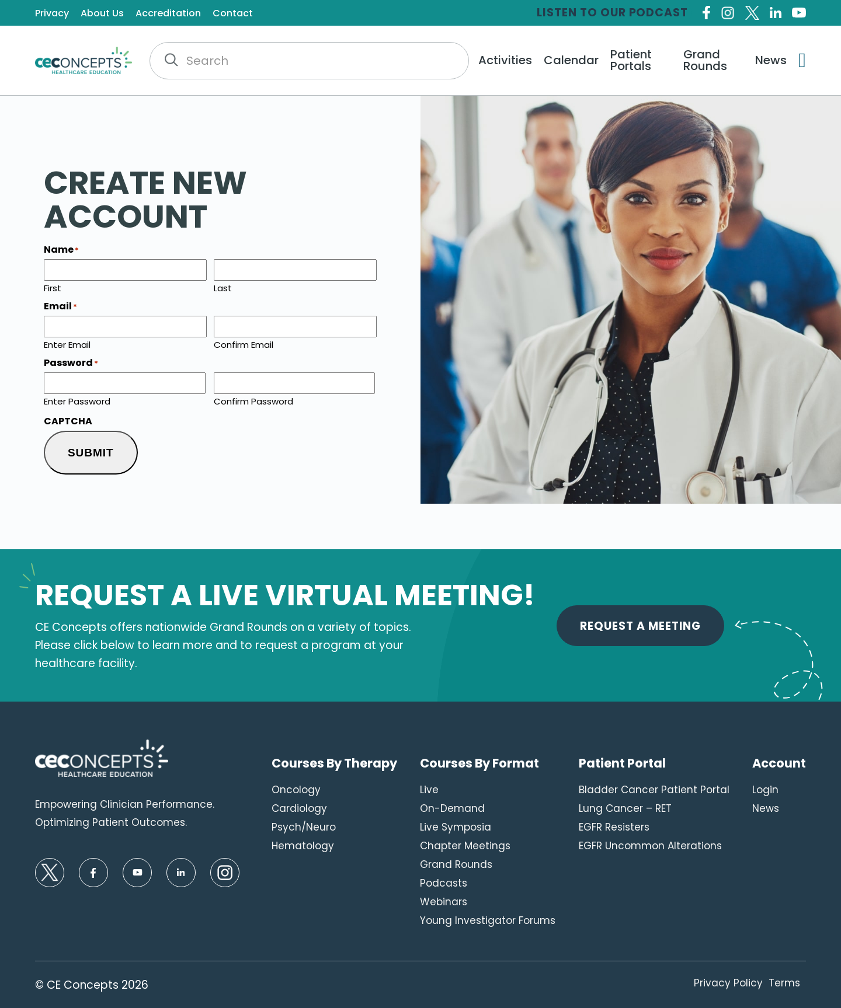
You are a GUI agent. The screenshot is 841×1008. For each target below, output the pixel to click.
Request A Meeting (640, 626)
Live (429, 790)
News (771, 60)
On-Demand (452, 808)
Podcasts (443, 883)
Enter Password (77, 400)
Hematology (303, 846)
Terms (784, 983)
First (52, 287)
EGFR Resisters (614, 827)
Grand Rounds (705, 60)
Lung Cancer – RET (625, 808)
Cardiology (299, 808)
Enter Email (67, 344)
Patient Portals (631, 60)
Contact (233, 13)
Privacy (52, 13)
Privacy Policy (728, 983)
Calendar (571, 60)
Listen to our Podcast (612, 12)
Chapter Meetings (465, 846)
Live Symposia (455, 827)
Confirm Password (253, 400)
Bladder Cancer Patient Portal (654, 790)
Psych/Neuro (304, 827)
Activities (505, 60)
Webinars (443, 902)
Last (223, 287)
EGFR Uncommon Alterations (650, 846)
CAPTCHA (68, 421)
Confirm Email (243, 344)
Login (765, 790)
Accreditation (168, 13)
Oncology (296, 790)
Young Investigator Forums (487, 920)
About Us (102, 13)
